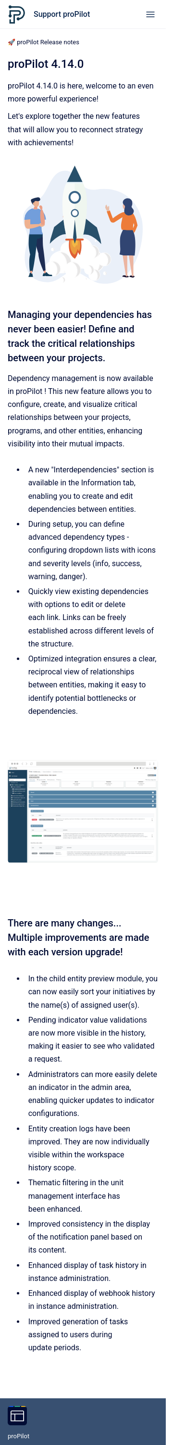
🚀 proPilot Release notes (43, 42)
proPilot (18, 1436)
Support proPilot (62, 14)
